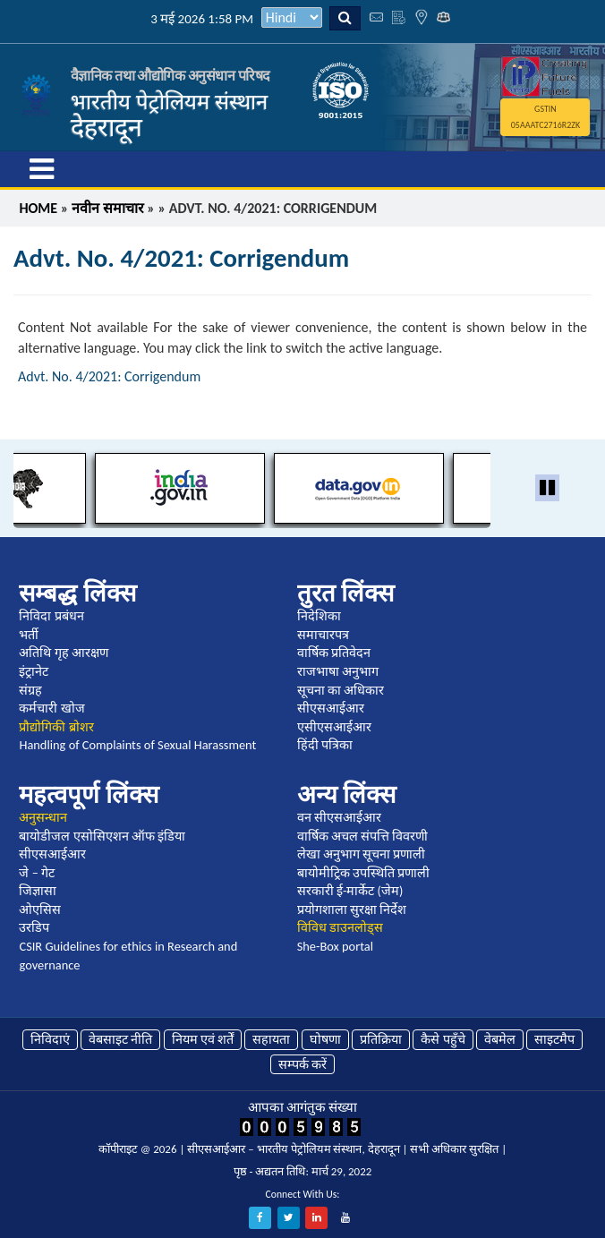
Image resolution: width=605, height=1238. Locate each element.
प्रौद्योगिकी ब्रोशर (56, 727)
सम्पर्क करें (302, 1064)
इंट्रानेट (33, 671)
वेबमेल (500, 1039)
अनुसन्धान (43, 817)
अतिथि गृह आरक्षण (63, 653)
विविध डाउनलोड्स (340, 927)
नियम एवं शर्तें (203, 1039)
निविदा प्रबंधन (51, 616)
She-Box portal (335, 946)
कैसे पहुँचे (442, 1039)
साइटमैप (554, 1039)
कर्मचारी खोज (51, 708)
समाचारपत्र (323, 635)
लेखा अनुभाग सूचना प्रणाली (361, 854)
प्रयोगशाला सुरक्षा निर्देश (352, 909)
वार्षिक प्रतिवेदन (334, 653)
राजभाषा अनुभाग (338, 671)
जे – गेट (37, 873)
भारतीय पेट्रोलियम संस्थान (169, 101)
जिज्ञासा (37, 891)
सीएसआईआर (330, 708)
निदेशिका (319, 616)
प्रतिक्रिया (381, 1039)
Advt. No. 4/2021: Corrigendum (109, 376)
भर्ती (28, 635)
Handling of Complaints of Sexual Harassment (137, 745)
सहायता (271, 1039)
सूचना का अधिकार (341, 690)
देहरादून (106, 127)
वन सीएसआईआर (339, 817)
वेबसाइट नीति (120, 1039)
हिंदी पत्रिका (325, 745)
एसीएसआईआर (334, 727)
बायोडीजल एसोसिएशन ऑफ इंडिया (102, 836)
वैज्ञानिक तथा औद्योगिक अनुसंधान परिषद (170, 75)
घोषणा (325, 1039)
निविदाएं (50, 1039)
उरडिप (34, 927)
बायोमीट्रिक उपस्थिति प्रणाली (363, 873)
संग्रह (30, 690)
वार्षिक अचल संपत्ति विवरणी (363, 836)
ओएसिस (40, 909)
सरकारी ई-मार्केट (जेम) (350, 891)
